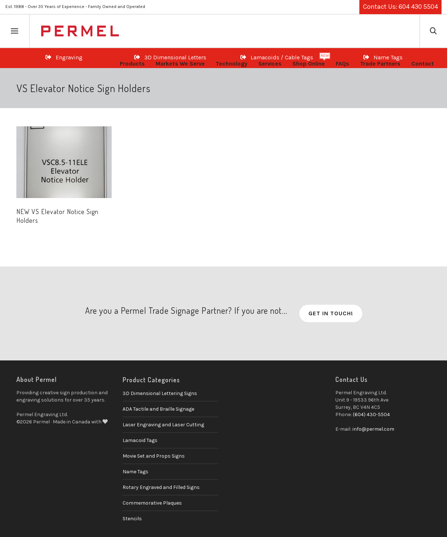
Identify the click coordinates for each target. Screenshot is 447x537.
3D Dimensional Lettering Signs (160, 393)
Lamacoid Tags (140, 440)
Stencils (132, 519)
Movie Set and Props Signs (154, 456)
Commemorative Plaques (152, 503)
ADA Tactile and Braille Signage (158, 409)
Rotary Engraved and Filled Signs (161, 487)
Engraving (64, 57)
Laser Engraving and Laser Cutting (163, 425)
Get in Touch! (330, 313)
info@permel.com (373, 429)
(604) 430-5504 (371, 414)
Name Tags (135, 472)
